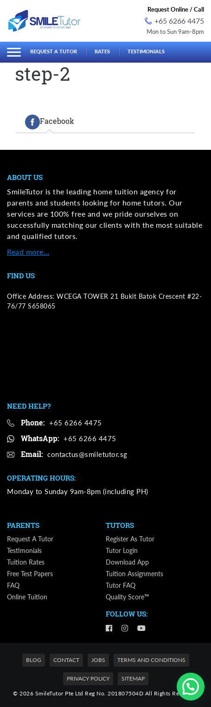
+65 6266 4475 (174, 20)
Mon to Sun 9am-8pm (175, 31)
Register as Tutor (130, 539)
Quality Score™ (127, 597)
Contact (66, 659)
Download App (127, 562)
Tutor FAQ (120, 585)
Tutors (120, 525)
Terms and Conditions (151, 659)
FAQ (13, 585)
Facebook (49, 122)
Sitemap (133, 678)
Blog (33, 659)
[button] (191, 687)
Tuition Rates (26, 562)
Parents (23, 525)
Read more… (28, 251)
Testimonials (146, 51)
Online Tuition (27, 597)
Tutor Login (122, 550)
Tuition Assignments (134, 574)
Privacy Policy (88, 678)
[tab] (50, 122)
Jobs (98, 659)
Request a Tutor (53, 51)
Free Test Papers (30, 574)
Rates (102, 51)
